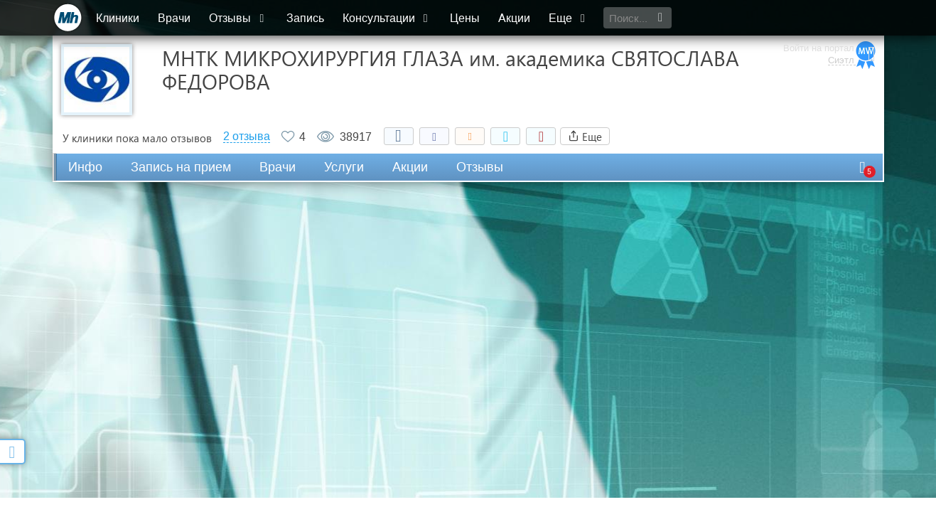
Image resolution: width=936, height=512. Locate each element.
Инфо (85, 167)
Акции (515, 18)
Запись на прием (181, 167)
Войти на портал (818, 12)
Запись (306, 18)
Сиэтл (840, 25)
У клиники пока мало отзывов (137, 138)
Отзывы (239, 18)
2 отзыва (246, 136)
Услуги (344, 167)
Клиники (119, 18)
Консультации (387, 18)
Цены (465, 18)
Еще (569, 18)
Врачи (175, 18)
